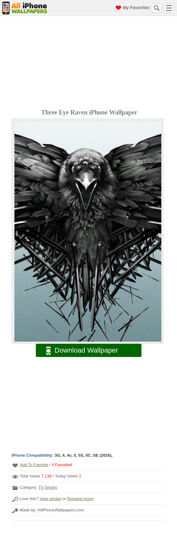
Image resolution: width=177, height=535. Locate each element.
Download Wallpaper (79, 350)
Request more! (80, 498)
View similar (50, 498)
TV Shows (47, 487)
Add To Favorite (34, 464)
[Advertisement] (90, 63)
